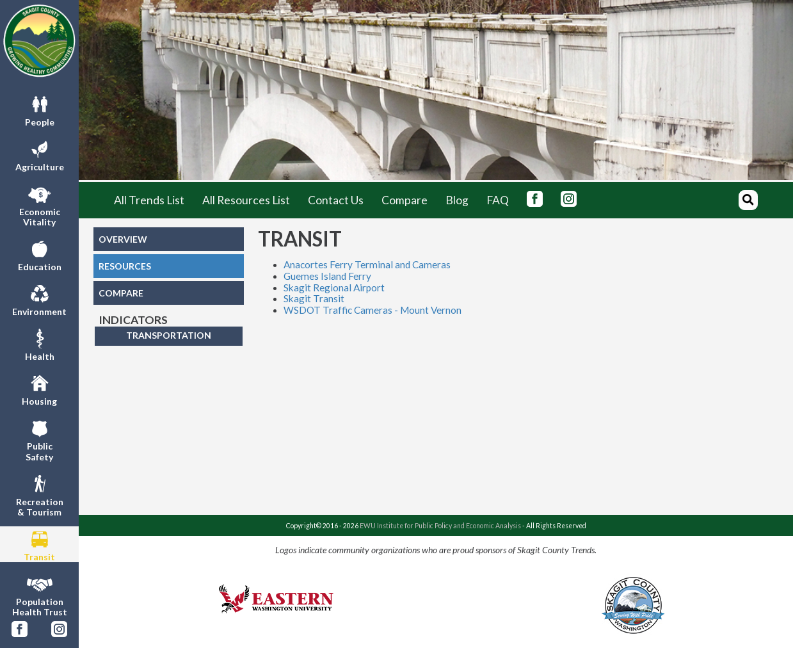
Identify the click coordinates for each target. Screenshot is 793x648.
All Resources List (246, 200)
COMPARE (121, 293)
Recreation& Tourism (39, 494)
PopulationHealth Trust (39, 594)
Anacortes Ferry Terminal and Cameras (367, 264)
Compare (404, 200)
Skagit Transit (314, 298)
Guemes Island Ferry (327, 276)
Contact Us (336, 200)
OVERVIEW (123, 239)
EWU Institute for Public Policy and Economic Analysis (440, 526)
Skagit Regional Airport (334, 287)
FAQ (497, 200)
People (39, 109)
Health (39, 344)
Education (39, 254)
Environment (39, 299)
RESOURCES (125, 266)
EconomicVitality (39, 204)
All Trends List (149, 200)
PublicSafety (39, 439)
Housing (39, 389)
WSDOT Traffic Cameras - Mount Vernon (372, 310)
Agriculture (39, 154)
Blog (457, 200)
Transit (39, 544)
